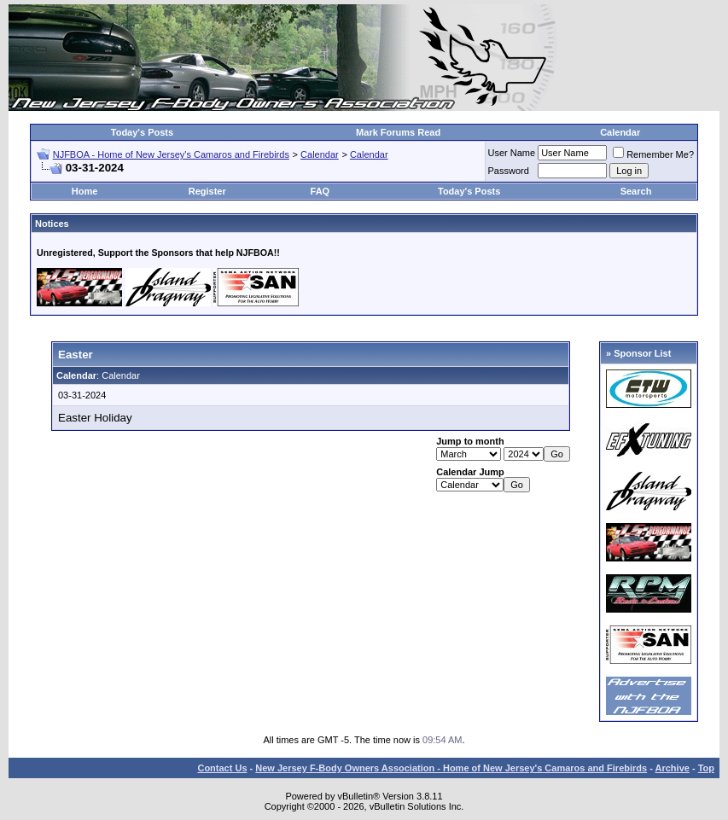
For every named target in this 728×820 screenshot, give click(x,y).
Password (508, 171)
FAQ (320, 191)
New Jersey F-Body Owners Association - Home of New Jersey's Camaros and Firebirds (451, 768)
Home (85, 191)
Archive (672, 768)
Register (207, 191)
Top (706, 768)
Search (636, 191)
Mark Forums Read (398, 132)
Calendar (620, 132)
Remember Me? (653, 154)
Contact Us (222, 768)
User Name (512, 153)
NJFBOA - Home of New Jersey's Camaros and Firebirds (171, 154)
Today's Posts (142, 132)
